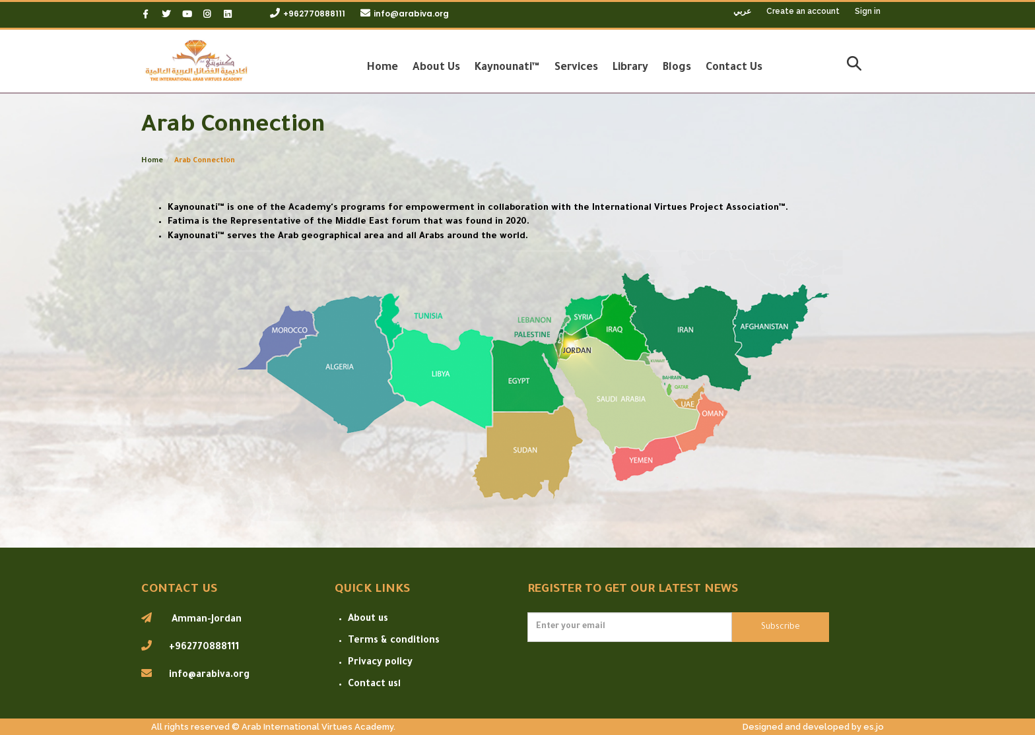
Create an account (803, 11)
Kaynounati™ (507, 68)
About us (368, 619)
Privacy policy (380, 663)
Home (382, 68)
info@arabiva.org (411, 13)
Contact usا (374, 685)
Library (630, 68)
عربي (743, 10)
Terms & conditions (394, 641)
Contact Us (734, 68)
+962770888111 (314, 13)
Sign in (868, 11)
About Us (436, 68)
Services (576, 68)
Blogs (677, 68)
